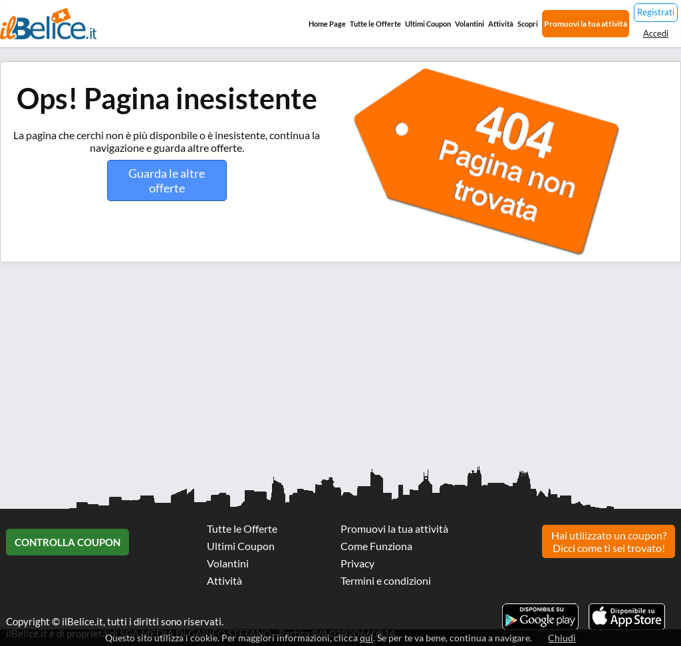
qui (366, 637)
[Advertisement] (340, 369)
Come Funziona (376, 545)
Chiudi (562, 637)
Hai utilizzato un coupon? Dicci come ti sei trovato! (608, 541)
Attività (500, 23)
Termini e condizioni (385, 580)
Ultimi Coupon (428, 23)
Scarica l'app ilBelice (627, 616)
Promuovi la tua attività (585, 24)
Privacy (357, 563)
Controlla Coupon (67, 542)
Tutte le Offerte (375, 23)
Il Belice (48, 23)
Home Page (327, 23)
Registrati (655, 12)
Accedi (655, 33)
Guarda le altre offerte (166, 180)
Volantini (469, 23)
